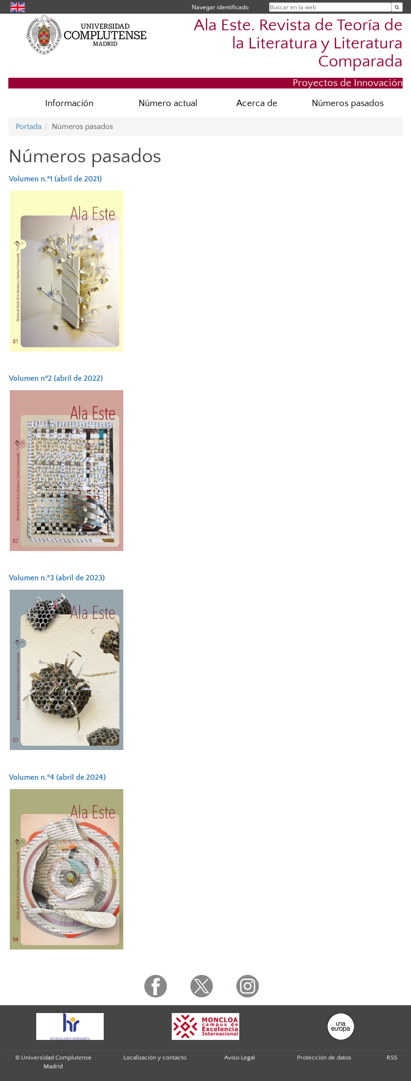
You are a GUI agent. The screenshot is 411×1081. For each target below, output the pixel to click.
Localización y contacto (154, 1057)
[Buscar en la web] (397, 7)
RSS (392, 1057)
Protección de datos (324, 1057)
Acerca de (256, 103)
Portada (29, 126)
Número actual (168, 103)
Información (69, 103)
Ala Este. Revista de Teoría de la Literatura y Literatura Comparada (298, 44)
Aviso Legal (239, 1057)
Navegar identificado (220, 7)
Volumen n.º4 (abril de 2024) (57, 777)
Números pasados (348, 103)
